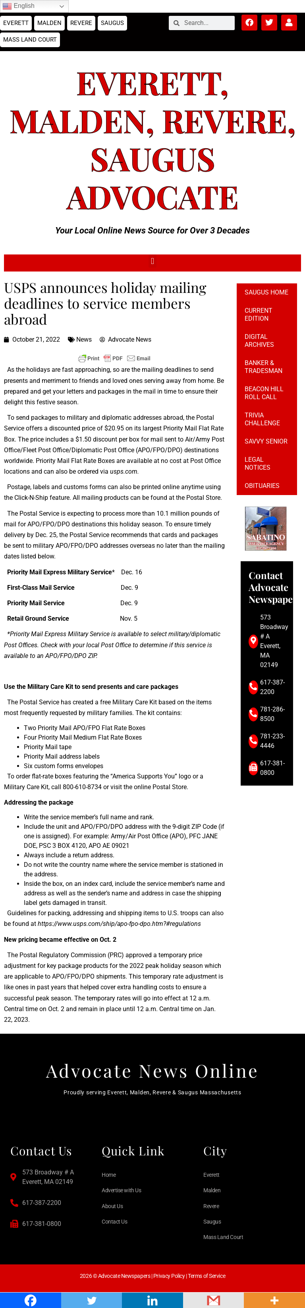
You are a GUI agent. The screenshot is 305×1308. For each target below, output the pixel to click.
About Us (112, 1206)
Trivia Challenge (262, 419)
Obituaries (262, 486)
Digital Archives (259, 340)
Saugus (112, 23)
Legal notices (257, 463)
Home (109, 1175)
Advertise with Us (121, 1190)
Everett (16, 23)
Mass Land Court (30, 39)
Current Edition (258, 314)
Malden (49, 23)
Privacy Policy (169, 1276)
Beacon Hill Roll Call (264, 393)
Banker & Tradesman (263, 367)
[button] (152, 261)
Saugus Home (266, 292)
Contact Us (114, 1221)
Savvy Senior (266, 441)
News (84, 339)
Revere (81, 23)
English (18, 6)
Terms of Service (206, 1276)
